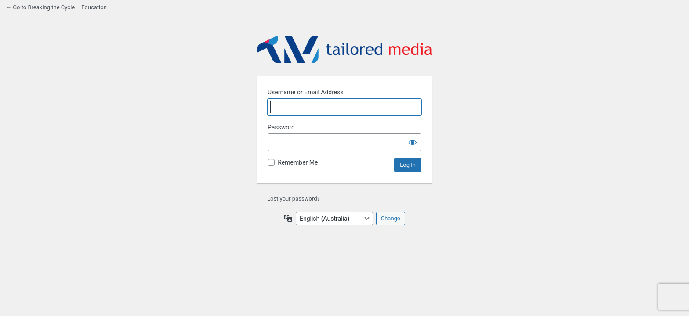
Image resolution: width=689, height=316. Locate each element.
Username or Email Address (306, 92)
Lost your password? (293, 198)
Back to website (344, 49)
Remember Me (298, 162)
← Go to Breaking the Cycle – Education (56, 7)
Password (281, 127)
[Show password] (412, 142)
